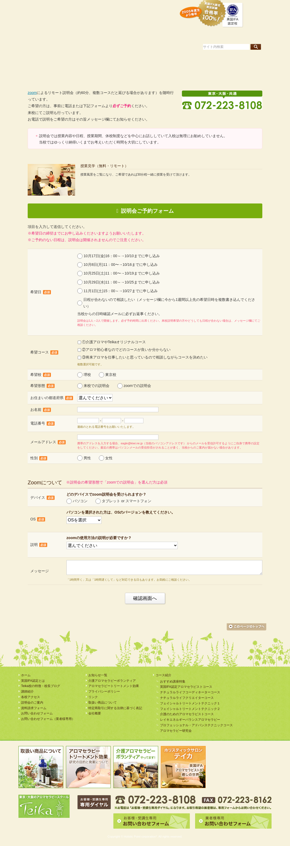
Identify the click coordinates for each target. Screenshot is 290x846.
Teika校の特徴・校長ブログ (135, 35)
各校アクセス (251, 35)
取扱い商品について (102, 702)
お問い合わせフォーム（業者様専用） (48, 719)
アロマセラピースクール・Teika (54, 16)
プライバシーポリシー (104, 691)
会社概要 (94, 713)
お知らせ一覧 (97, 675)
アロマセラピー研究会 (176, 731)
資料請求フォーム (33, 708)
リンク (93, 697)
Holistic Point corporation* (140, 836)
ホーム (33, 35)
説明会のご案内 (159, 6)
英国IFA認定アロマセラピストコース (186, 687)
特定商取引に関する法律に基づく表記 (115, 708)
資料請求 (123, 6)
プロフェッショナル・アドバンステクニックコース (196, 725)
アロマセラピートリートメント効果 (113, 686)
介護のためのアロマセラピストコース (187, 714)
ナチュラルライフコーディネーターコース (190, 692)
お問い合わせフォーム (37, 713)
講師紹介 (216, 35)
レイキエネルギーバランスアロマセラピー (190, 719)
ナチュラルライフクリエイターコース (187, 698)
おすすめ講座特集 (172, 681)
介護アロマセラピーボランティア (112, 681)
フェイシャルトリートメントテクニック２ (190, 709)
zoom (32, 93)
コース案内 (183, 35)
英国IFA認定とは (75, 35)
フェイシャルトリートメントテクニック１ (190, 703)
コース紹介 (163, 675)
